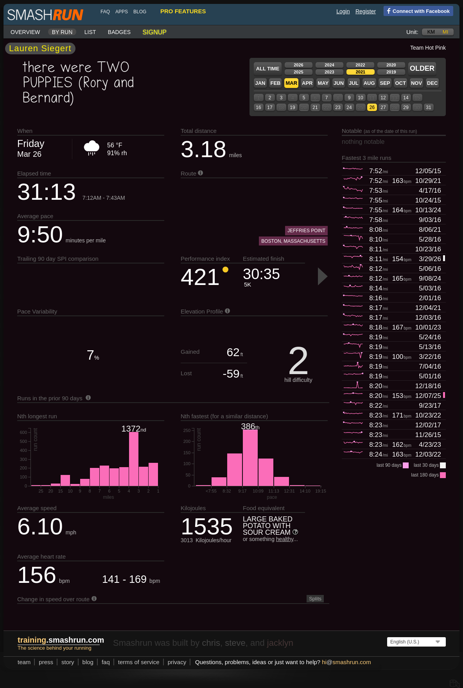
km (431, 32)
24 (349, 107)
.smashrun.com (61, 640)
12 (383, 97)
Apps (121, 11)
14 (405, 97)
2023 (329, 72)
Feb (275, 83)
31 (428, 107)
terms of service (139, 662)
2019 (391, 72)
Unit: (412, 32)
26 (372, 107)
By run (62, 32)
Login (343, 11)
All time (268, 69)
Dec (432, 83)
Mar (291, 83)
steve (235, 643)
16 (258, 107)
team (24, 662)
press (46, 662)
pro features (183, 11)
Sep (385, 83)
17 (269, 107)
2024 (329, 65)
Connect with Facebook (417, 10)
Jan (260, 83)
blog (139, 11)
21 (315, 107)
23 (337, 107)
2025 (298, 72)
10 (360, 97)
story (67, 662)
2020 (391, 65)
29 (405, 107)
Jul (354, 83)
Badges (119, 32)
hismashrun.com (346, 662)
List (90, 32)
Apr (307, 83)
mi (445, 32)
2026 (298, 65)
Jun (339, 83)
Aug (369, 83)
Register (365, 11)
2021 (360, 72)
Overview (25, 32)
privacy (177, 662)
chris (211, 643)
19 (292, 107)
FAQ (105, 11)
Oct (400, 83)
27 (383, 107)
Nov (416, 83)
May (323, 83)
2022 (360, 65)
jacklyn (280, 643)
